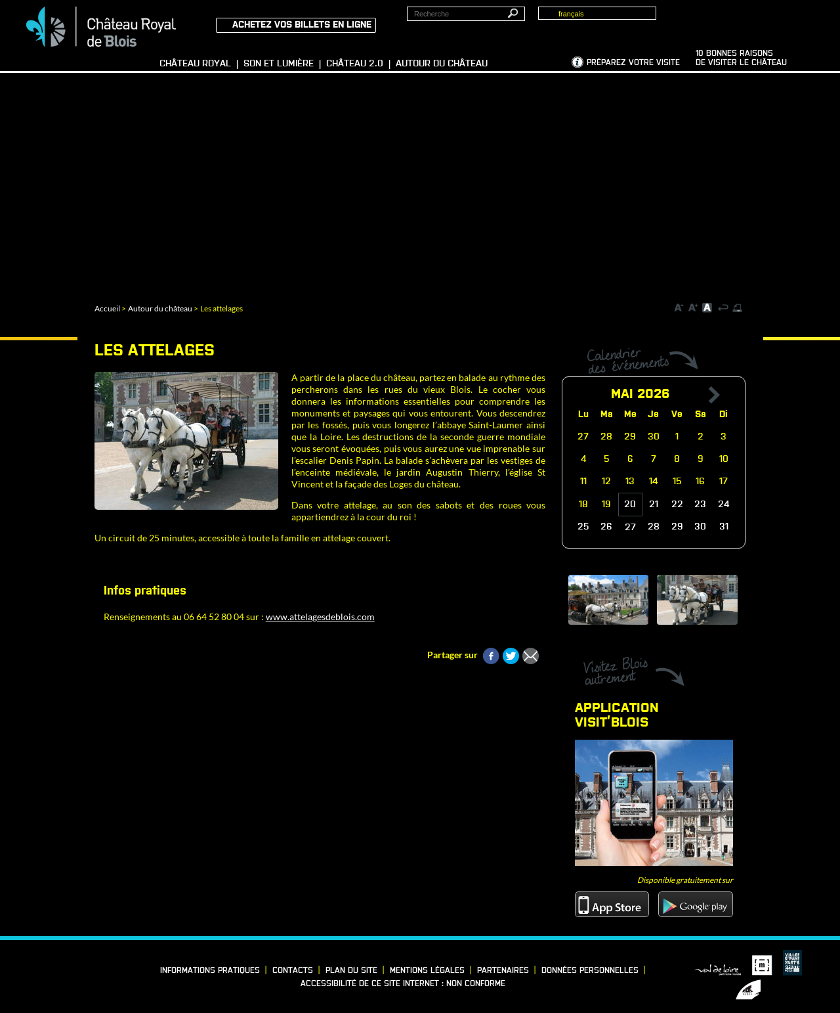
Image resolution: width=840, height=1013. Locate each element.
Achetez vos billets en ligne (301, 25)
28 (654, 526)
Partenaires (503, 971)
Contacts (292, 971)
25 (583, 526)
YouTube (38, 985)
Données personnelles (590, 971)
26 (606, 526)
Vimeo (78, 968)
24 (723, 504)
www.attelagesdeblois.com (320, 616)
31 (723, 526)
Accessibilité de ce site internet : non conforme (403, 984)
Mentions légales (427, 971)
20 (630, 504)
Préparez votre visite (633, 63)
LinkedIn (58, 968)
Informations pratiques (210, 971)
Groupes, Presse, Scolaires (757, 20)
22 (677, 504)
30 (700, 526)
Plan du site (351, 971)
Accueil (107, 308)
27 (630, 527)
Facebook (38, 968)
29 (677, 526)
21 (653, 504)
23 (700, 504)
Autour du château (160, 308)
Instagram (99, 968)
